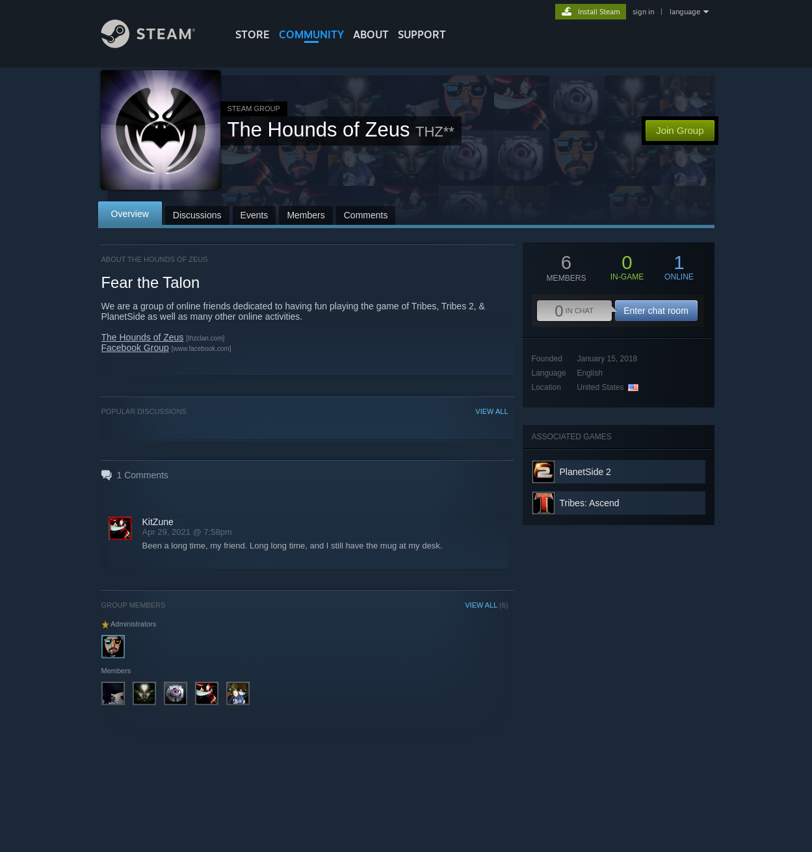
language (685, 11)
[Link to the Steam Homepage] (158, 44)
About (371, 34)
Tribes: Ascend (590, 503)
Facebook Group (135, 347)
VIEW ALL (491, 411)
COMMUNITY (311, 34)
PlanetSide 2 (585, 472)
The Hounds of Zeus (142, 337)
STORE (252, 34)
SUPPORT (422, 34)
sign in (643, 11)
